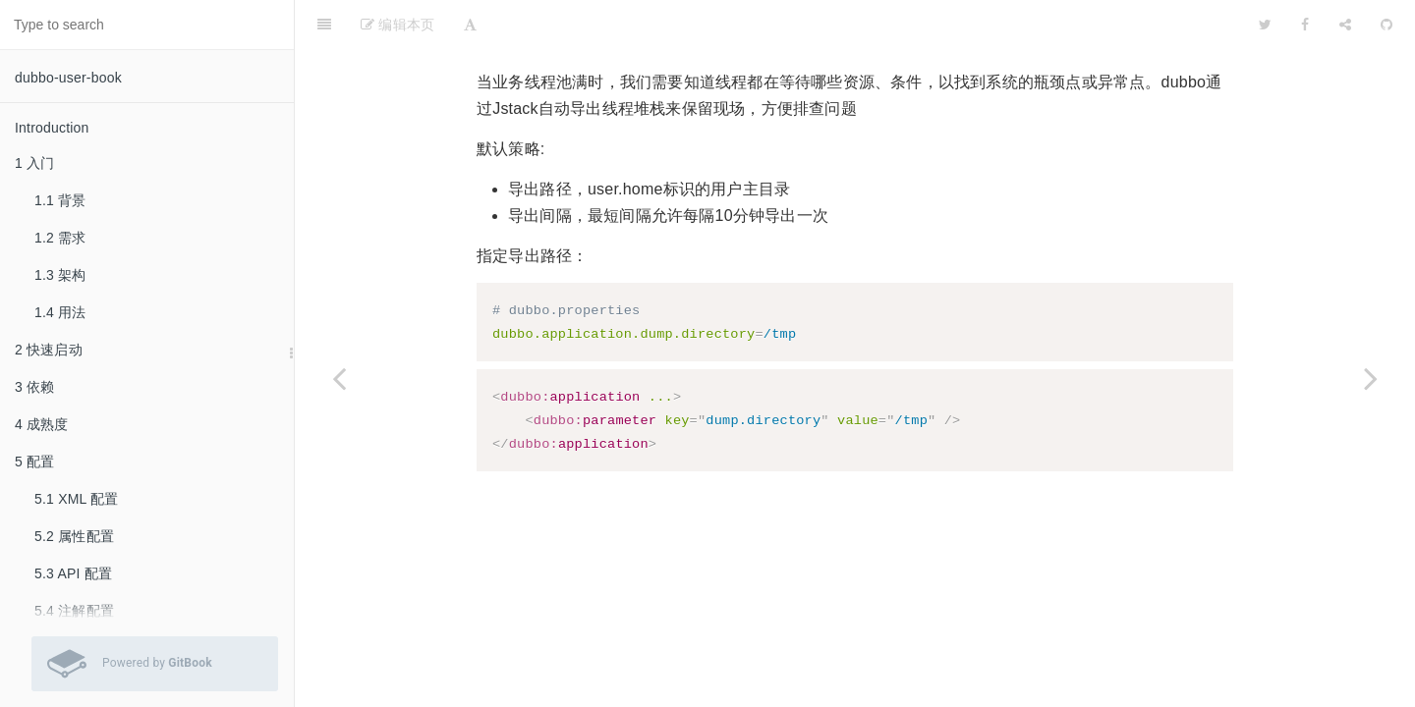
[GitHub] (1386, 24)
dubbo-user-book (68, 77)
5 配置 (34, 461)
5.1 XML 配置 (76, 499)
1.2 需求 (60, 237)
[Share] (1345, 24)
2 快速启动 (49, 349)
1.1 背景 (60, 200)
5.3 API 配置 (73, 573)
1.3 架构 (60, 275)
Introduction (52, 128)
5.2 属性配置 (74, 536)
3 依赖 (34, 387)
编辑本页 (397, 24)
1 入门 (34, 163)
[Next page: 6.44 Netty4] (1371, 378)
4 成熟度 (42, 424)
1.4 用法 (60, 312)
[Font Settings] (470, 24)
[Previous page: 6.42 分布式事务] (339, 378)
